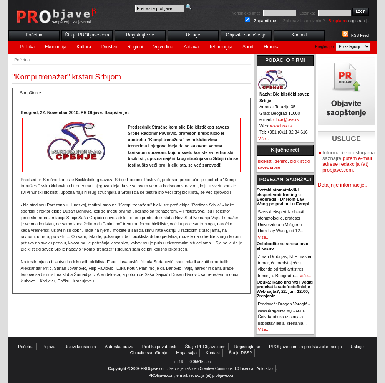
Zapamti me (265, 20)
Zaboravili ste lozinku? (304, 20)
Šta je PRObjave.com (87, 35)
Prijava (49, 346)
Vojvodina (163, 47)
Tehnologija (220, 47)
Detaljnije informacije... (343, 185)
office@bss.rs (286, 119)
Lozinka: (307, 13)
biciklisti (265, 161)
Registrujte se (140, 35)
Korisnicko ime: (245, 13)
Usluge (193, 35)
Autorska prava (119, 346)
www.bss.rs (281, 126)
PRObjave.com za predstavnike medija (305, 346)
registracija (349, 20)
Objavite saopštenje (246, 35)
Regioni (135, 47)
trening (281, 161)
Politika (27, 47)
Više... (263, 139)
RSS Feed (360, 35)
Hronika (271, 47)
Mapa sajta (186, 352)
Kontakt (299, 35)
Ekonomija (55, 47)
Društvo (109, 47)
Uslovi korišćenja (80, 346)
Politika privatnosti (159, 346)
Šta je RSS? (240, 352)
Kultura (83, 47)
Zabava (191, 47)
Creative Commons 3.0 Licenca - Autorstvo (236, 368)
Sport (248, 47)
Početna (33, 35)
